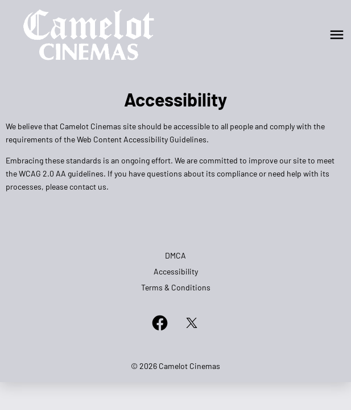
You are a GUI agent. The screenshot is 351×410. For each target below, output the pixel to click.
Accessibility (176, 271)
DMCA (175, 255)
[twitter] (192, 323)
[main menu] (336, 34)
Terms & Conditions (175, 287)
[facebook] (160, 323)
